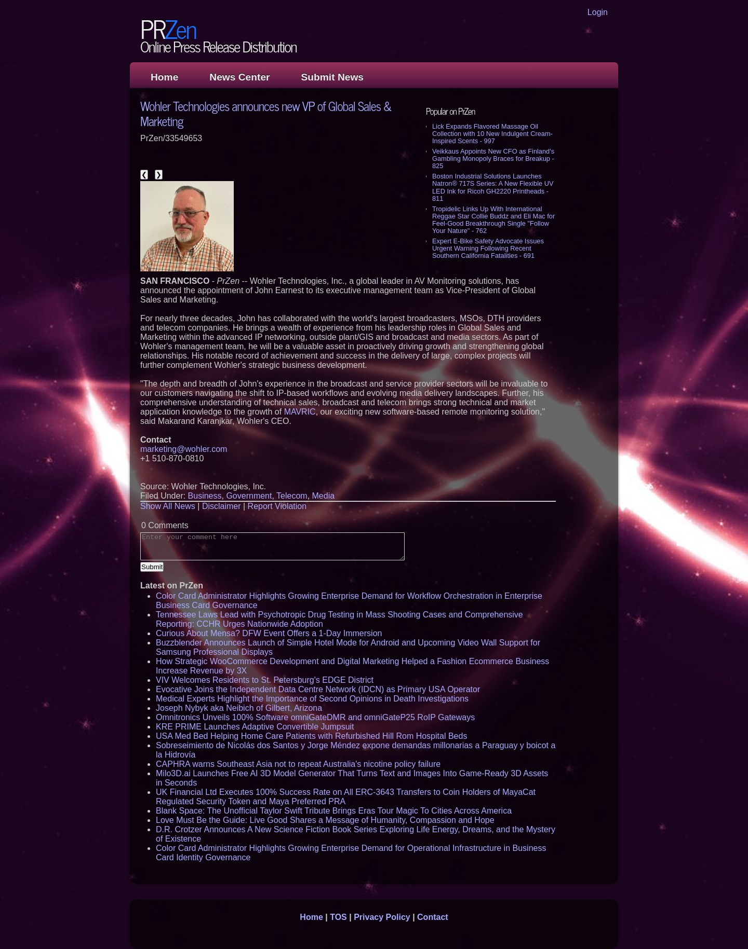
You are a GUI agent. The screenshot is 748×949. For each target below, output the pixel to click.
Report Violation (277, 506)
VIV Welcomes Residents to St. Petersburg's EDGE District (264, 680)
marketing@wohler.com (183, 449)
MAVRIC (300, 411)
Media (323, 495)
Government (249, 495)
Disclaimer (221, 506)
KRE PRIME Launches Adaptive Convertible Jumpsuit (255, 726)
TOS (338, 917)
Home (164, 77)
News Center (239, 77)
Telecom (292, 495)
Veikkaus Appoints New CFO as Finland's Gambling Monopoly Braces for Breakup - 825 (493, 158)
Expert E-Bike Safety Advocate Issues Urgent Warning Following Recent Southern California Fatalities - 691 (488, 248)
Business (205, 495)
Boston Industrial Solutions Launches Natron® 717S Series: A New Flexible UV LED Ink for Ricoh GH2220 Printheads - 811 (492, 187)
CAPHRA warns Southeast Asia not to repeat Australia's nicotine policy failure (298, 764)
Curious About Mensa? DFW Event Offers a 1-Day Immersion (269, 633)
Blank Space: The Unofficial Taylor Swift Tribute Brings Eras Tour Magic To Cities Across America (334, 810)
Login (597, 12)
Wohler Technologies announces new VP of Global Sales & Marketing (265, 113)
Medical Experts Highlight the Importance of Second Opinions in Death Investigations (312, 698)
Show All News (167, 506)
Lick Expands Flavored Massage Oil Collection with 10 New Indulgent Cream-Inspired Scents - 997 (492, 133)
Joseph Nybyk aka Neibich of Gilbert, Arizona (239, 708)
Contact (432, 917)
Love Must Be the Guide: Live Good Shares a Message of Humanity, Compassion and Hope (325, 820)
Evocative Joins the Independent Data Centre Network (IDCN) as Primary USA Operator (318, 689)
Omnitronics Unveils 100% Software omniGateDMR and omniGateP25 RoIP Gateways (315, 717)
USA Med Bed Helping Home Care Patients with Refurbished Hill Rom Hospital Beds (311, 736)
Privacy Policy (382, 917)
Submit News (332, 77)
